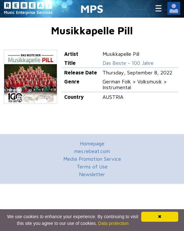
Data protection (113, 223)
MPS (91, 8)
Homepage (92, 143)
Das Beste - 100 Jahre (128, 63)
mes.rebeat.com (92, 151)
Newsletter (92, 174)
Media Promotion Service (92, 159)
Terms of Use (92, 166)
